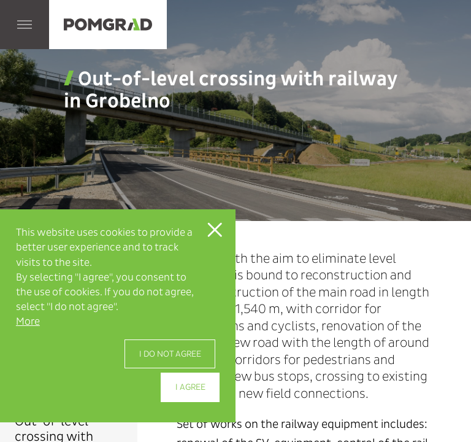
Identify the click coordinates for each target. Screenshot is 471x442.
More (28, 321)
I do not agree (170, 354)
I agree (190, 387)
